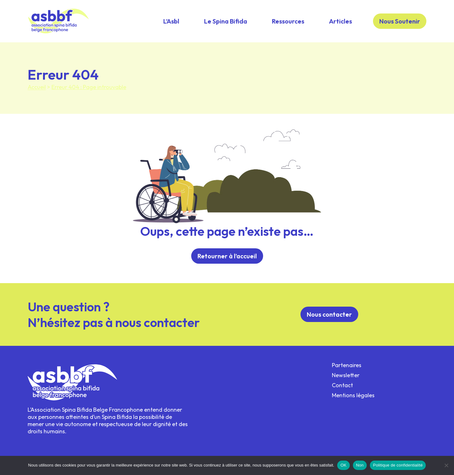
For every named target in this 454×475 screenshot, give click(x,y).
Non (360, 465)
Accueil (37, 87)
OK (343, 465)
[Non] (446, 465)
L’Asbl (171, 21)
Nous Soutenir (399, 21)
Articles (340, 21)
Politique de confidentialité (398, 465)
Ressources (288, 21)
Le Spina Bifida (225, 21)
